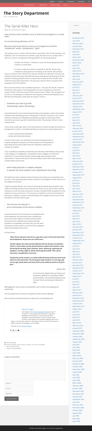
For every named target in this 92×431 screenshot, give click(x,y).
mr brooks (35, 344)
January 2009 (77, 361)
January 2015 (77, 164)
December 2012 (78, 232)
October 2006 (77, 410)
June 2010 (76, 315)
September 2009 (78, 339)
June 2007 (76, 402)
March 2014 (77, 191)
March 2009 (77, 356)
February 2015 (78, 161)
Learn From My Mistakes (13, 348)
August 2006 (77, 413)
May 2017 (76, 90)
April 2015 (76, 156)
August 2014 (77, 178)
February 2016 (78, 128)
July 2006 (76, 416)
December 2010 (78, 298)
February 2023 (78, 43)
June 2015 (76, 150)
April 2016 (76, 123)
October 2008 (77, 366)
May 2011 (76, 284)
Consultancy (70, 1)
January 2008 (77, 388)
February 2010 (78, 325)
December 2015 (78, 134)
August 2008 (77, 372)
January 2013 (77, 230)
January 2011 (77, 295)
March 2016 (77, 126)
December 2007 (78, 391)
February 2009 (78, 358)
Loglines (52, 1)
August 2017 (77, 85)
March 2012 (77, 257)
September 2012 (78, 241)
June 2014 (76, 183)
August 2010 (77, 309)
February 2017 (78, 96)
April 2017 (76, 93)
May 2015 (76, 153)
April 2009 (76, 353)
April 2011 (76, 287)
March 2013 (77, 224)
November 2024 (78, 38)
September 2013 (78, 208)
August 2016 (77, 112)
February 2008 (78, 386)
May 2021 (76, 52)
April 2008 (76, 380)
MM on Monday (11, 342)
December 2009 (78, 331)
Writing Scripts (43, 5)
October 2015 (77, 139)
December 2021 (78, 49)
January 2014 (77, 197)
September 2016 (78, 109)
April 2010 (76, 320)
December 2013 (78, 200)
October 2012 (77, 238)
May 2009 (76, 350)
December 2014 (78, 167)
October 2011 (77, 271)
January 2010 (77, 328)
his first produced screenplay (41, 312)
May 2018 (76, 76)
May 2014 (76, 186)
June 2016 (76, 117)
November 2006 (78, 408)
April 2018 (76, 79)
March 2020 (77, 63)
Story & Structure (31, 5)
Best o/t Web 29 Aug (12, 346)
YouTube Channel (26, 326)
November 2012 (78, 235)
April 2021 (76, 54)
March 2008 (77, 383)
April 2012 (76, 254)
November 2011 (78, 268)
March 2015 (77, 158)
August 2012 (77, 243)
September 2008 (78, 369)
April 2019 (76, 68)
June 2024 (76, 41)
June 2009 (76, 347)
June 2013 (76, 216)
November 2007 (78, 394)
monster (28, 344)
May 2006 (76, 419)
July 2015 (76, 147)
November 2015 (78, 137)
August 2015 (77, 145)
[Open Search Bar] (89, 1)
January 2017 (77, 98)
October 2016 (77, 106)
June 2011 (76, 282)
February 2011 (78, 293)
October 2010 (77, 304)
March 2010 (77, 323)
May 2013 (76, 219)
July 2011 (76, 279)
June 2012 (76, 249)
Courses (60, 1)
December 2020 (78, 60)
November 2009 (78, 334)
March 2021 (77, 57)
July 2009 (76, 345)
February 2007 (78, 405)
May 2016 (76, 120)
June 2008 (76, 377)
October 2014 (77, 172)
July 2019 (76, 65)
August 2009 (77, 342)
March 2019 (77, 71)
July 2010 (76, 312)
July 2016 (76, 115)
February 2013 (78, 227)
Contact (65, 5)
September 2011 (78, 273)
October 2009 (77, 336)
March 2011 (77, 290)
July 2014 (76, 180)
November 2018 (78, 74)
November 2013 (78, 202)
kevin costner (21, 344)
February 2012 (78, 260)
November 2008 (78, 364)
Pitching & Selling (55, 5)
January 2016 (77, 131)
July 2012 (76, 246)
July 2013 (76, 213)
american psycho (11, 344)
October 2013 (77, 205)
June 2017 (76, 87)
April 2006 (76, 421)
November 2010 (78, 301)
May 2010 (76, 317)
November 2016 (78, 104)
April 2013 (76, 221)
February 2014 (78, 194)
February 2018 (78, 82)
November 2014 (78, 169)
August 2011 (77, 276)
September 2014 (78, 175)
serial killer (42, 344)
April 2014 (76, 189)
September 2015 (78, 142)
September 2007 (78, 399)
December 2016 (78, 101)
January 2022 (77, 46)
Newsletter (81, 1)
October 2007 (77, 397)
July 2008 (76, 375)
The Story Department (26, 13)
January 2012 (77, 262)
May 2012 (76, 252)
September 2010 (78, 306)
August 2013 (77, 210)
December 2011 (78, 265)
